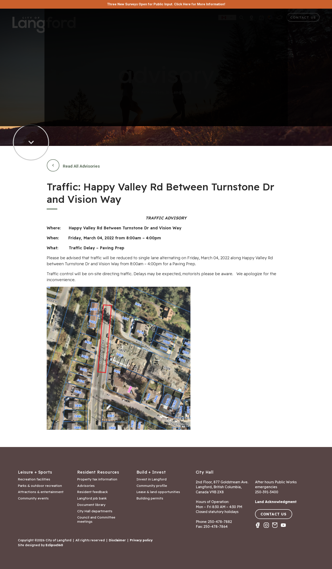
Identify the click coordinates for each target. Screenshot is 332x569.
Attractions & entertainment (40, 492)
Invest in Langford (151, 479)
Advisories (86, 486)
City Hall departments (94, 511)
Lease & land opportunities (158, 492)
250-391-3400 (266, 492)
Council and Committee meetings (96, 519)
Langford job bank (92, 498)
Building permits (149, 498)
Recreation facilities (34, 479)
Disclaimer (117, 540)
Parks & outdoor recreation (40, 486)
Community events (33, 498)
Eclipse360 (54, 545)
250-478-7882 (220, 521)
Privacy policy (141, 540)
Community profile (151, 486)
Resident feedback (92, 492)
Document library (91, 505)
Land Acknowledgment (276, 501)
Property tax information (97, 479)
